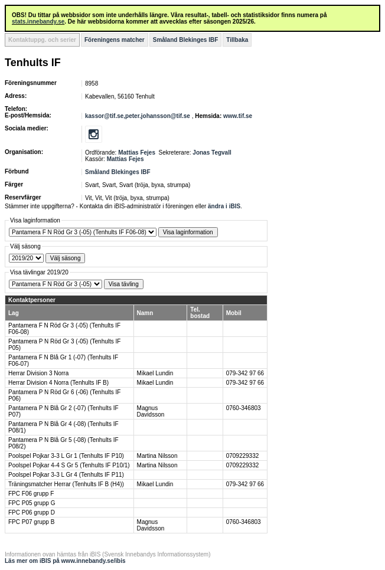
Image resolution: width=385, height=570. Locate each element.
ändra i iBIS (224, 206)
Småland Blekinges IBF (185, 40)
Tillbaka (237, 40)
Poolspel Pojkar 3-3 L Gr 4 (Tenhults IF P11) (66, 474)
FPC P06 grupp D (31, 512)
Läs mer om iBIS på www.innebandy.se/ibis (65, 561)
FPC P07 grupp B (31, 522)
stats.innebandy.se (38, 21)
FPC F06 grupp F (31, 493)
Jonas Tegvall (211, 152)
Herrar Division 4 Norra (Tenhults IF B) (58, 382)
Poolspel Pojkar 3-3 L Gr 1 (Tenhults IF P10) (66, 456)
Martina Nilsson (157, 456)
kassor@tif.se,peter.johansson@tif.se (138, 116)
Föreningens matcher (114, 40)
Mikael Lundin (155, 373)
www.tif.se (237, 116)
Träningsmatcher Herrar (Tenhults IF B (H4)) (66, 484)
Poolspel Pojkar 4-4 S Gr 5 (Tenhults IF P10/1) (69, 465)
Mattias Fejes (136, 152)
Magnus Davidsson (151, 411)
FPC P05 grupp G (31, 503)
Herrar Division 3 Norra (38, 373)
